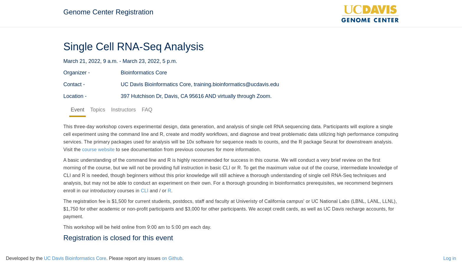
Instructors (123, 110)
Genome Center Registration (108, 12)
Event (77, 110)
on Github (172, 258)
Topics (97, 110)
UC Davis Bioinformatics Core (75, 258)
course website (98, 149)
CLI (144, 190)
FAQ (147, 110)
